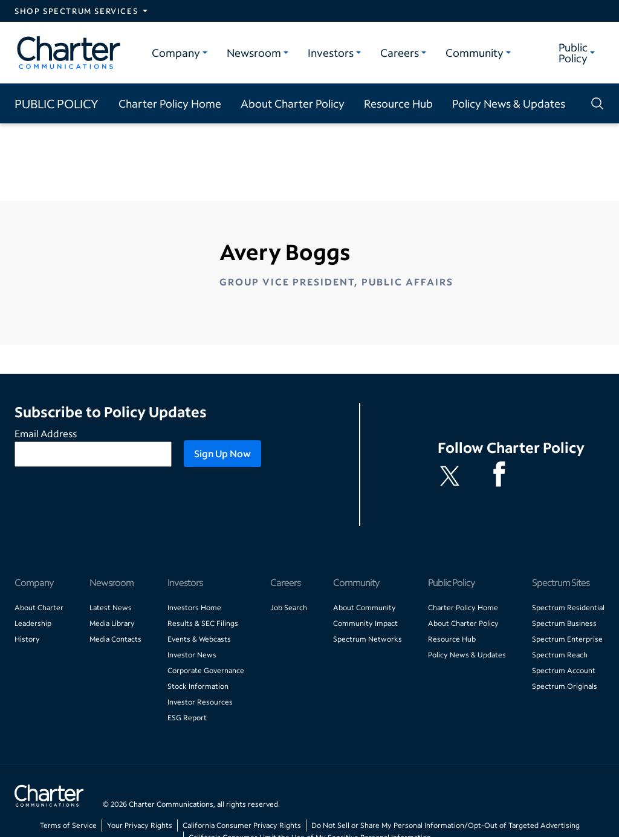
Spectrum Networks (367, 638)
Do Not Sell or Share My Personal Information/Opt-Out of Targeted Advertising (445, 825)
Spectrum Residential (568, 607)
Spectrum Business (564, 623)
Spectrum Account (563, 670)
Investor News (191, 654)
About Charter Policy (293, 103)
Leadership (33, 623)
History (27, 638)
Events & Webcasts (199, 638)
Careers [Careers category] (399, 52)
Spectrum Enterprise (567, 638)
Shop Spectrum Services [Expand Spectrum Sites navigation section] (76, 11)
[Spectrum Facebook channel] (501, 475)
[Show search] (594, 103)
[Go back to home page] (49, 797)
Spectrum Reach (560, 654)
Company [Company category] (176, 52)
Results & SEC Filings (202, 623)
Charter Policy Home (169, 103)
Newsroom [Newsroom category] (254, 52)
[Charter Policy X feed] (452, 475)
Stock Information (197, 686)
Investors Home (194, 607)
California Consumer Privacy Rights (242, 825)
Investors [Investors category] (331, 52)
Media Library (112, 623)
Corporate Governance (205, 670)
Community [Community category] (475, 52)
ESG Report (187, 717)
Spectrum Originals (564, 686)
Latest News (110, 607)
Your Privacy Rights (139, 825)
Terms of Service (68, 825)
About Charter (39, 607)
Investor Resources (200, 701)
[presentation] (106, 502)
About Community (364, 607)
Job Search (288, 607)
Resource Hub (398, 103)
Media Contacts (115, 638)
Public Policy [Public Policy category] (573, 52)
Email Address (46, 433)
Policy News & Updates (508, 103)
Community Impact (365, 623)
